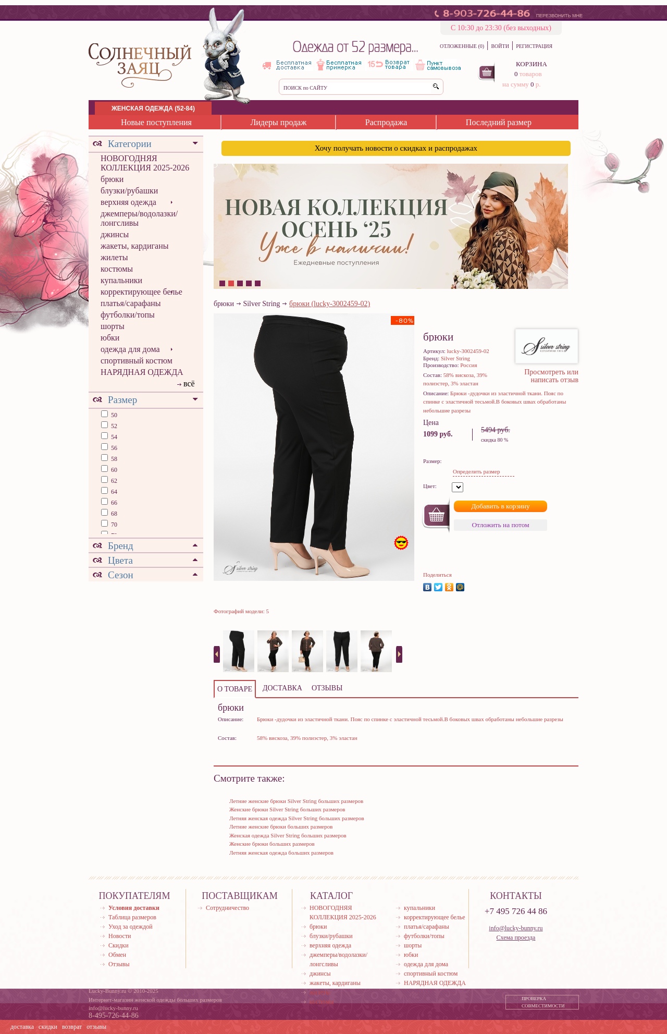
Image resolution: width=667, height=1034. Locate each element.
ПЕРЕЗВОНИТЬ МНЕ (559, 15)
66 (113, 502)
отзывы (96, 1026)
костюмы (117, 268)
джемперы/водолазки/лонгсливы (139, 218)
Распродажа (386, 122)
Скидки (118, 945)
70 (113, 524)
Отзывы (119, 964)
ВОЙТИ (500, 46)
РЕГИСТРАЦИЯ (534, 46)
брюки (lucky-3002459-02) (329, 304)
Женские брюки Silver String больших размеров (287, 809)
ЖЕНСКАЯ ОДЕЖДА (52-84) (153, 108)
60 (113, 469)
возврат (72, 1026)
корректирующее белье (141, 291)
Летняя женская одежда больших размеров (281, 852)
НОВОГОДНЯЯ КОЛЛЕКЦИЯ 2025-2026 (145, 163)
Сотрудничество (227, 907)
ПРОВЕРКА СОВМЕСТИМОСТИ (543, 1002)
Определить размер (476, 471)
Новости (119, 936)
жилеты (114, 257)
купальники (121, 280)
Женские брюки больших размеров (272, 844)
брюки (112, 179)
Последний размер (499, 122)
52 (113, 426)
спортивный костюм (136, 360)
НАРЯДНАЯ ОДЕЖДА (142, 372)
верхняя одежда (128, 202)
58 (113, 459)
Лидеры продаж (278, 122)
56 (113, 448)
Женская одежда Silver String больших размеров (288, 835)
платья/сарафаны (131, 303)
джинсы (115, 234)
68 (113, 513)
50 (113, 415)
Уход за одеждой (130, 926)
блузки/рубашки (129, 190)
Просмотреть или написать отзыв (551, 376)
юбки (110, 337)
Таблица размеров (132, 917)
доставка (22, 1026)
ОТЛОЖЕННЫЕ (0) (462, 46)
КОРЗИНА (531, 64)
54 (113, 437)
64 (113, 491)
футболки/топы (128, 314)
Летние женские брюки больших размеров (280, 826)
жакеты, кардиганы (134, 245)
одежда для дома (130, 349)
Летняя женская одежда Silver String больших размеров (296, 818)
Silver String (261, 304)
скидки (48, 1026)
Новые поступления (156, 122)
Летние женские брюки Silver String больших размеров (296, 801)
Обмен (117, 954)
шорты (113, 326)
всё (189, 383)
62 (113, 480)
